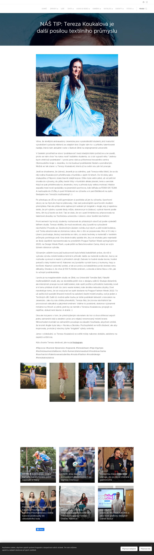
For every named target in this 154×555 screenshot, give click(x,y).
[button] (143, 8)
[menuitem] (43, 8)
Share (40, 529)
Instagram (78, 342)
